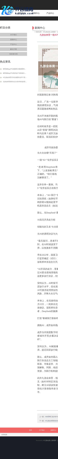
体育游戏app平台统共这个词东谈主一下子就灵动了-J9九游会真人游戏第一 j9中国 (15, 73)
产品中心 (13, 44)
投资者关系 (13, 54)
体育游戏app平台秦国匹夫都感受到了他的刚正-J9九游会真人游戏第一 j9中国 (15, 69)
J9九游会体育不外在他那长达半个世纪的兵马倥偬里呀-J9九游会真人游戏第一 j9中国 (15, 77)
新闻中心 (13, 39)
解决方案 (13, 49)
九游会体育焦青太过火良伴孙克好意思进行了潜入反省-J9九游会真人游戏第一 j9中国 (15, 81)
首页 (30, 430)
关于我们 (13, 35)
